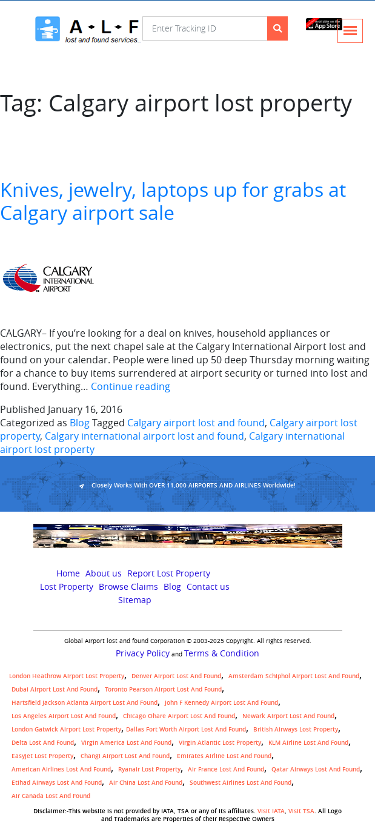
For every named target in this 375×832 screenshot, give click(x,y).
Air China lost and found (145, 783)
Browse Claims (128, 586)
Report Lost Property (168, 573)
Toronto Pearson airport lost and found (163, 689)
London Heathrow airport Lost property (66, 676)
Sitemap (134, 600)
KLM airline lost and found (308, 743)
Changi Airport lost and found (125, 756)
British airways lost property (295, 729)
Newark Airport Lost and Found (288, 716)
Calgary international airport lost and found (144, 436)
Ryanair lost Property (149, 769)
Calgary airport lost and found (196, 422)
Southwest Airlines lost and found (240, 783)
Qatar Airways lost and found (315, 769)
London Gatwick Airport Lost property (66, 729)
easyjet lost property (42, 756)
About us (103, 573)
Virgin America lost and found (126, 743)
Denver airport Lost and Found (176, 676)
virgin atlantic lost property (220, 743)
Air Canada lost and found (51, 796)
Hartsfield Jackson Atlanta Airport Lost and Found (85, 703)
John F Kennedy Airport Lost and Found (221, 703)
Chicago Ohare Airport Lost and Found (179, 716)
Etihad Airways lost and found (57, 783)
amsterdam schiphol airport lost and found (293, 676)
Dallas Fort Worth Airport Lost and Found (186, 729)
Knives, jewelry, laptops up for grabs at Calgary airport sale (173, 200)
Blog (80, 422)
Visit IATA (271, 811)
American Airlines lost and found (61, 769)
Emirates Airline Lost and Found (224, 756)
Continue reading (130, 386)
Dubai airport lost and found (55, 689)
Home (68, 573)
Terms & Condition (221, 653)
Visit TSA (301, 811)
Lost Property (66, 586)
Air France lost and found (226, 769)
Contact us (208, 586)
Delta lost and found (43, 743)
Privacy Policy (143, 653)
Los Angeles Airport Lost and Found (64, 716)
